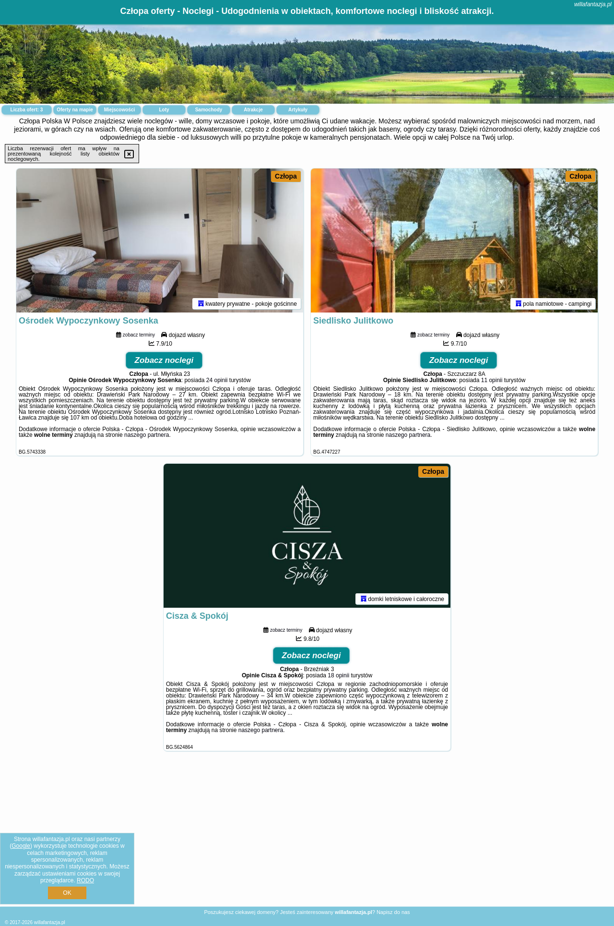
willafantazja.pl (593, 4)
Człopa (286, 176)
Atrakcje (253, 109)
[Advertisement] (307, 836)
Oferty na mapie (75, 109)
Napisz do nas (393, 912)
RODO (85, 880)
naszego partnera (146, 435)
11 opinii (492, 380)
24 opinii (217, 380)
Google (21, 845)
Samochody (209, 109)
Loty (164, 109)
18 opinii (338, 675)
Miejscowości (119, 109)
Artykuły (297, 109)
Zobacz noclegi (164, 360)
